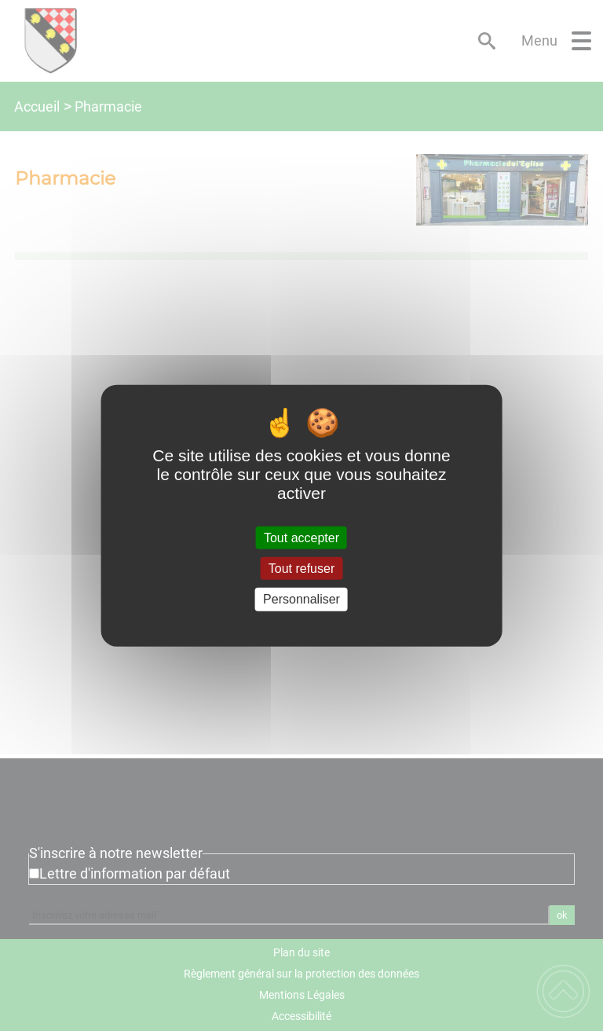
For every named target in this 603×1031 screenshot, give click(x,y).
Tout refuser (301, 568)
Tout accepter (301, 538)
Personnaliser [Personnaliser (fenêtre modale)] (301, 599)
